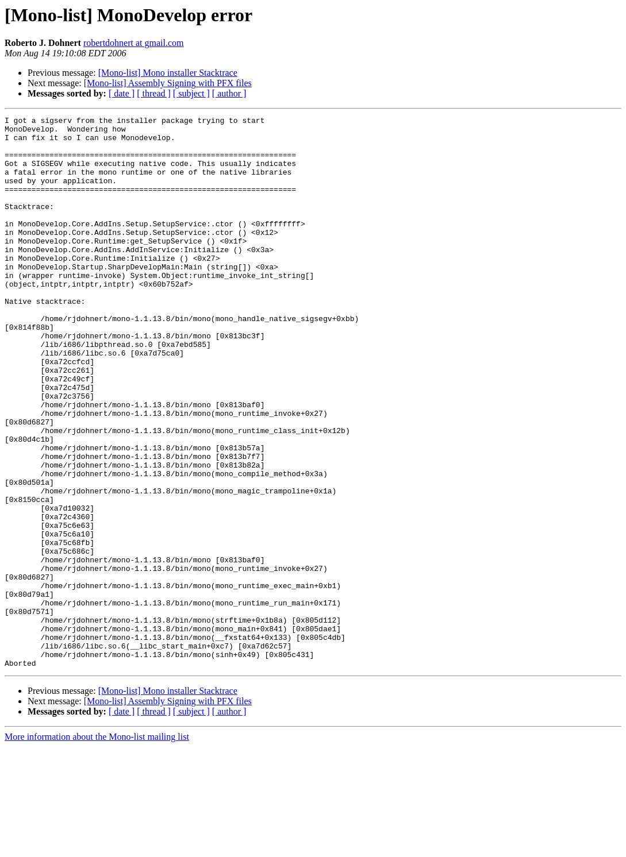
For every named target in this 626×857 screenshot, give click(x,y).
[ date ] (122, 93)
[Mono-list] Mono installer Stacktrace (167, 73)
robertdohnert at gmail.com (133, 43)
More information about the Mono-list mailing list (97, 847)
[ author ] (229, 93)
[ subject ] (191, 93)
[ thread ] (154, 93)
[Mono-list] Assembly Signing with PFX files (168, 83)
